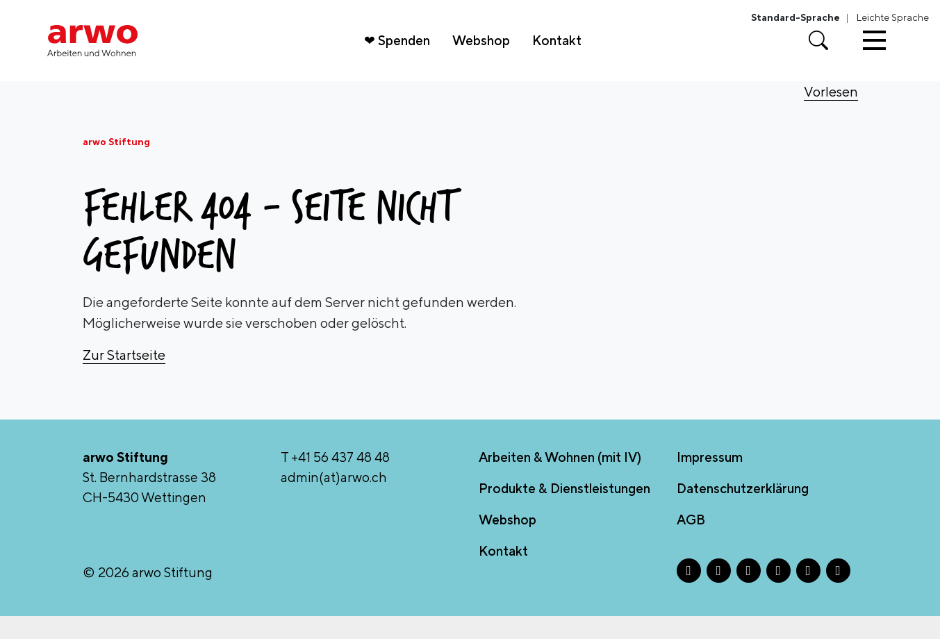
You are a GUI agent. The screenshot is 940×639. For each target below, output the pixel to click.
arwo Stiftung (116, 164)
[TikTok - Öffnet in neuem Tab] (808, 593)
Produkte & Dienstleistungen (564, 511)
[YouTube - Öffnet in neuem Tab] (838, 593)
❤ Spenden (404, 52)
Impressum (710, 480)
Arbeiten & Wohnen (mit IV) (560, 480)
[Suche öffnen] (818, 52)
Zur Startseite (124, 378)
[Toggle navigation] (874, 52)
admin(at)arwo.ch (334, 500)
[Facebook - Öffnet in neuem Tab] (689, 593)
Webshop (488, 52)
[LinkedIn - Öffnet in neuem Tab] (778, 593)
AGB (691, 542)
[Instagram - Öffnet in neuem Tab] (719, 593)
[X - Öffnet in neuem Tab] (748, 593)
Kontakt (563, 52)
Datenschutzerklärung (743, 511)
